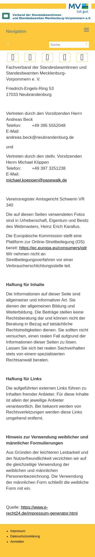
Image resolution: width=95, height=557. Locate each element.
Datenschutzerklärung (25, 536)
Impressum (17, 531)
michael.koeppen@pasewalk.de (36, 180)
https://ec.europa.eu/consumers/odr (53, 248)
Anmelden (17, 541)
